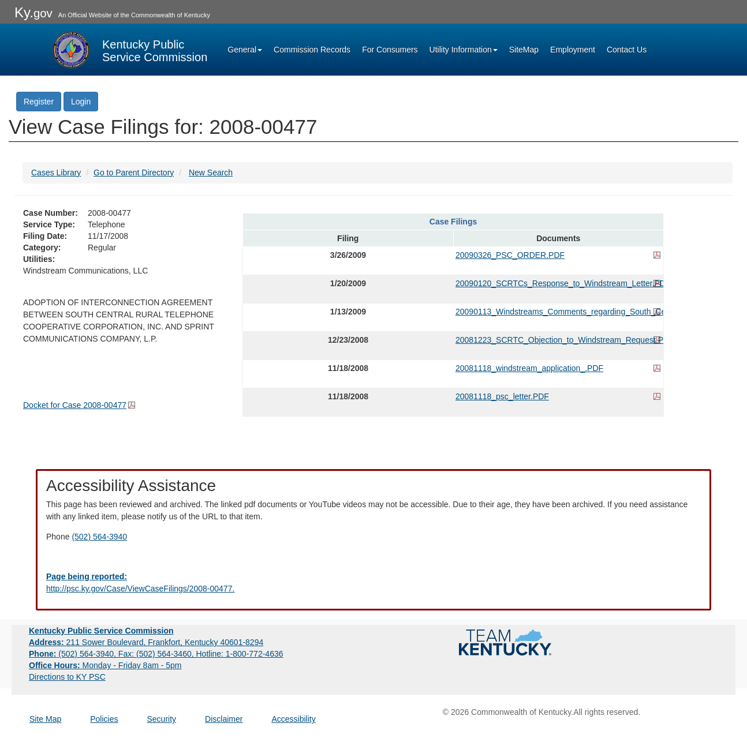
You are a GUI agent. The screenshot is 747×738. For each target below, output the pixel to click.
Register (39, 101)
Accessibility (293, 719)
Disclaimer (223, 719)
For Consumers (389, 49)
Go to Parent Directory (134, 172)
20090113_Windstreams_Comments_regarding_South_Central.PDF (558, 311)
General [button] (244, 49)
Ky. (33, 12)
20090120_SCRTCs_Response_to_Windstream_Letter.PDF (558, 283)
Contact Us (627, 49)
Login (81, 101)
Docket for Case (74, 405)
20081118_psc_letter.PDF (502, 396)
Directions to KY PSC (67, 676)
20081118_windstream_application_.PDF (529, 368)
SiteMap (524, 49)
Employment (572, 49)
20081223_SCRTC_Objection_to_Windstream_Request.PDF (558, 339)
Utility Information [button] (463, 49)
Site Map (45, 719)
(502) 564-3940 (99, 536)
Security (162, 719)
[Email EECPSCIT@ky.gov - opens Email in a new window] (373, 583)
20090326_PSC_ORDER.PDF (510, 255)
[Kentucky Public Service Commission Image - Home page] (128, 50)
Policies (104, 719)
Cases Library (56, 172)
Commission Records (312, 49)
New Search (211, 172)
